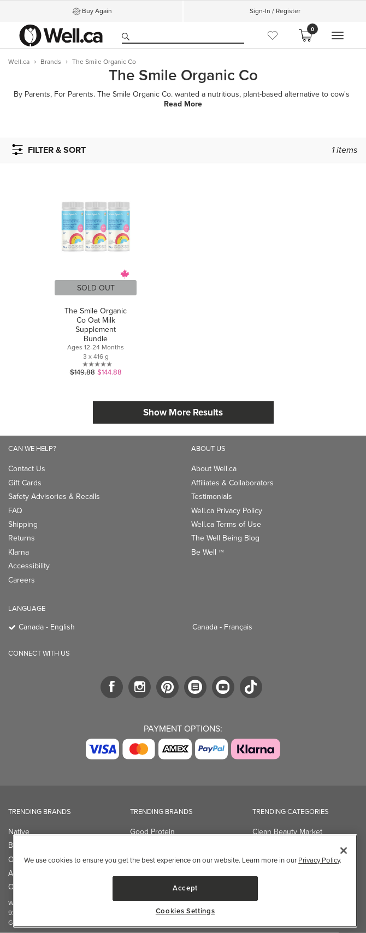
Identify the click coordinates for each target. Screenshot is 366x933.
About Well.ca (214, 468)
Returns (21, 537)
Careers (21, 579)
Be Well (207, 551)
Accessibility (29, 565)
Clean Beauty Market (287, 831)
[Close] (344, 851)
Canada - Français (222, 626)
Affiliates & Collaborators (232, 482)
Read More (183, 104)
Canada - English (47, 626)
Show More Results (183, 412)
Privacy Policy (319, 860)
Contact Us (26, 468)
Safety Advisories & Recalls (54, 496)
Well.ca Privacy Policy (226, 510)
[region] (185, 881)
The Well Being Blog (225, 537)
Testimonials (211, 496)
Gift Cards (25, 482)
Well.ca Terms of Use (226, 524)
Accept (185, 888)
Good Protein (152, 831)
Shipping (23, 524)
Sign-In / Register (275, 11)
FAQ (15, 510)
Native (18, 831)
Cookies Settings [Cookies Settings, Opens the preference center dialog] (185, 911)
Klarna (18, 551)
